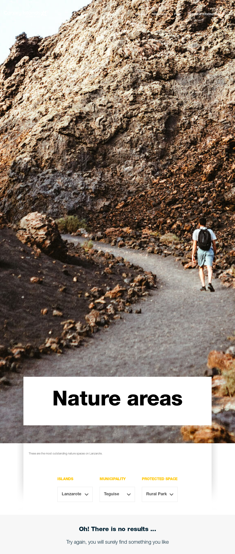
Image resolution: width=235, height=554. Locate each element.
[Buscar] (84, 14)
